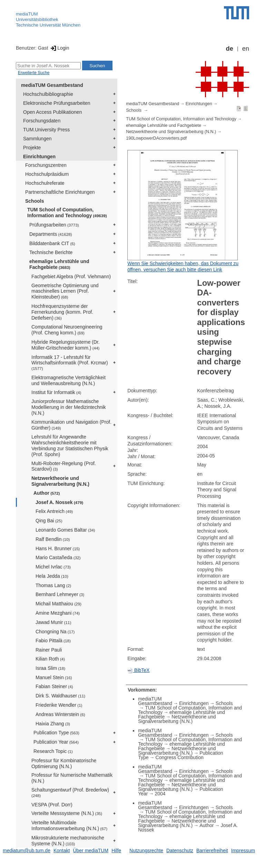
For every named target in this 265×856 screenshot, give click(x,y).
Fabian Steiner (54, 686)
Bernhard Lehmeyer (60, 594)
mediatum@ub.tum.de (26, 850)
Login (59, 48)
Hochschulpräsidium (47, 174)
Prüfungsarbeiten (54, 225)
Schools (34, 201)
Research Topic (53, 751)
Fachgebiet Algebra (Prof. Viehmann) (71, 276)
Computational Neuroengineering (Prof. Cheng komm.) (66, 329)
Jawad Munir (53, 622)
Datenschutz (179, 850)
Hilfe (116, 850)
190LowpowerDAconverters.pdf (156, 138)
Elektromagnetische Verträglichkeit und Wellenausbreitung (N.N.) (68, 380)
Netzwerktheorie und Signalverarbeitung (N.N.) (60, 481)
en (245, 48)
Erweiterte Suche (33, 72)
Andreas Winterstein (60, 714)
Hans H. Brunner (58, 548)
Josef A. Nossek (59, 502)
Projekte (32, 147)
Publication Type (56, 732)
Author (46, 493)
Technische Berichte (50, 252)
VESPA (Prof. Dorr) (51, 804)
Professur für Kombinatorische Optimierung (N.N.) (63, 763)
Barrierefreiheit (212, 850)
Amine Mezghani (58, 613)
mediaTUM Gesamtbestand (52, 85)
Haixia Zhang (53, 723)
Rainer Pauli (49, 650)
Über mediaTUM (90, 850)
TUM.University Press (46, 129)
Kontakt (61, 850)
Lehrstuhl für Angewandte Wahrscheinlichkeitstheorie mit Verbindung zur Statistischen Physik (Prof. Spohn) (69, 445)
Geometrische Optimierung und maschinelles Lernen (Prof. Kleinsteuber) (65, 291)
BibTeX (138, 670)
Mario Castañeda (58, 557)
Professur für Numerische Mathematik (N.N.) (71, 778)
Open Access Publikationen (52, 112)
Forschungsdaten (41, 120)
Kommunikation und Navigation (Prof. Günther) (71, 425)
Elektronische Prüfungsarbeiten (56, 103)
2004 (160, 793)
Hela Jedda (52, 576)
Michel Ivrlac (53, 567)
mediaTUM (27, 14)
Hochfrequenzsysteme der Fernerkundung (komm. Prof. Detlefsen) (62, 312)
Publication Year (56, 742)
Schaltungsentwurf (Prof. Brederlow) (70, 792)
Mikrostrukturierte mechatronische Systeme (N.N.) (67, 840)
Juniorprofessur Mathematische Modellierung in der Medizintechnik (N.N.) (68, 407)
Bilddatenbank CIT (52, 243)
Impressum (243, 850)
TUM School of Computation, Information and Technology (67, 212)
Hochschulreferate (45, 183)
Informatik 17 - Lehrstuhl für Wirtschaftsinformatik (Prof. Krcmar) (69, 362)
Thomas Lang (53, 585)
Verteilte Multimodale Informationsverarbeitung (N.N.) (69, 825)
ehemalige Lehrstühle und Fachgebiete (59, 264)
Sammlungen (37, 138)
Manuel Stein (54, 677)
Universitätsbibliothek (37, 19)
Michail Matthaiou (58, 603)
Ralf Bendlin (53, 539)
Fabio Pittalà (53, 640)
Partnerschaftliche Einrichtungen (60, 192)
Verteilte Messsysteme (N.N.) (66, 813)
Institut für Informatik (56, 392)
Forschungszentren (46, 165)
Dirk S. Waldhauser (60, 695)
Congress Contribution (180, 757)
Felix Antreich (54, 511)
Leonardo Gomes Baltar (65, 530)
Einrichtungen (39, 156)
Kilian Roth (50, 659)
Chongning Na (55, 631)
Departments (50, 234)
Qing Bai (49, 520)
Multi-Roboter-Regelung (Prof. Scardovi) (63, 466)
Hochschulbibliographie (48, 94)
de (229, 48)
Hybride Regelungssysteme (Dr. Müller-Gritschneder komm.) (65, 345)
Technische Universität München (48, 25)
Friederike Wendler (59, 705)
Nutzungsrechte (146, 850)
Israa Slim (50, 668)
